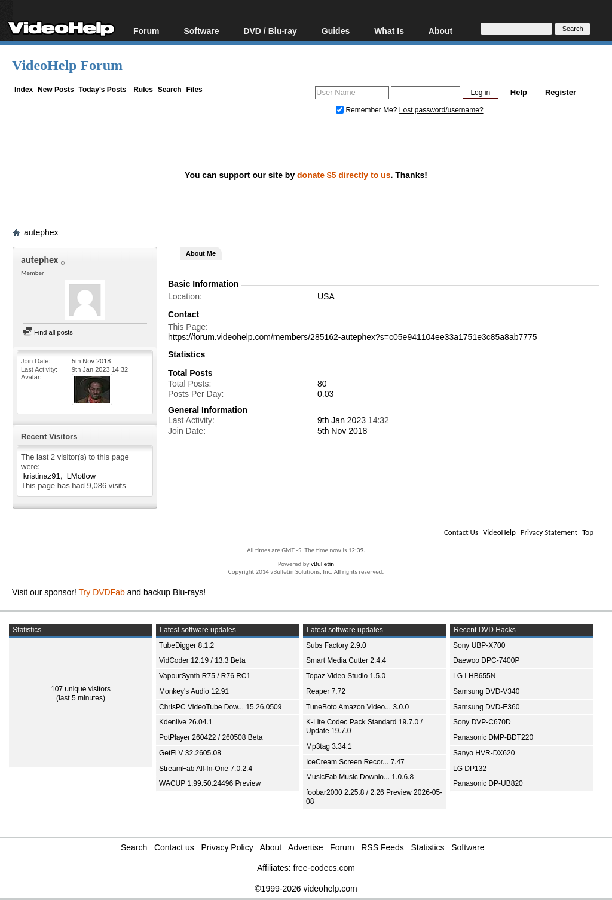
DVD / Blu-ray (269, 30)
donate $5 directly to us (343, 175)
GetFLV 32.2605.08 (190, 753)
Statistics (428, 847)
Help (518, 92)
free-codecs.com (323, 868)
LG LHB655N (474, 676)
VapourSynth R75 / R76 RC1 (204, 676)
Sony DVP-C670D (482, 722)
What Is (389, 30)
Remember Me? (367, 110)
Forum (146, 30)
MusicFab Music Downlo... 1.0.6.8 (360, 777)
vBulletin (322, 564)
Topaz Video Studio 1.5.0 (345, 676)
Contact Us (461, 532)
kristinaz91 (41, 476)
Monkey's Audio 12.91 (194, 691)
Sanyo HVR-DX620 (484, 753)
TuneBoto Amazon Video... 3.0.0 (357, 707)
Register (560, 92)
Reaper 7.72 (325, 691)
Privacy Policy (227, 847)
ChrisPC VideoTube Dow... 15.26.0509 (220, 707)
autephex (41, 232)
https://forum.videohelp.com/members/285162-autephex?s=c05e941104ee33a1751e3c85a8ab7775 (352, 337)
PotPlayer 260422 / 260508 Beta (210, 737)
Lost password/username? (441, 110)
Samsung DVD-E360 (486, 707)
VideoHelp (499, 532)
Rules (143, 89)
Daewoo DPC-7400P (486, 660)
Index (23, 89)
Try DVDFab (102, 592)
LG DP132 (469, 768)
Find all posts (48, 332)
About (440, 30)
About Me (201, 253)
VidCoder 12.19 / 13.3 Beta (202, 660)
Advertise (305, 847)
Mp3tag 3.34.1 (329, 746)
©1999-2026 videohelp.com (306, 888)
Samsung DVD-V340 (486, 691)
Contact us (174, 847)
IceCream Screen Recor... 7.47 (355, 762)
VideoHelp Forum (67, 65)
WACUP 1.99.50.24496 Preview (210, 783)
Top (587, 532)
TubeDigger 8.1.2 (186, 645)
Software (201, 30)
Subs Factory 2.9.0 (336, 645)
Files (194, 89)
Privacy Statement (549, 532)
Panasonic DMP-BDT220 (493, 737)
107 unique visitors (81, 689)
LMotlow (81, 476)
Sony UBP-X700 (479, 645)
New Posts (56, 89)
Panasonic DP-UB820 (488, 783)
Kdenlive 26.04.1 (185, 722)
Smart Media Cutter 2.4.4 (346, 660)
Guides (336, 30)
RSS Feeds (382, 847)
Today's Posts (102, 89)
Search (170, 89)
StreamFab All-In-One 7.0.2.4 (205, 768)
